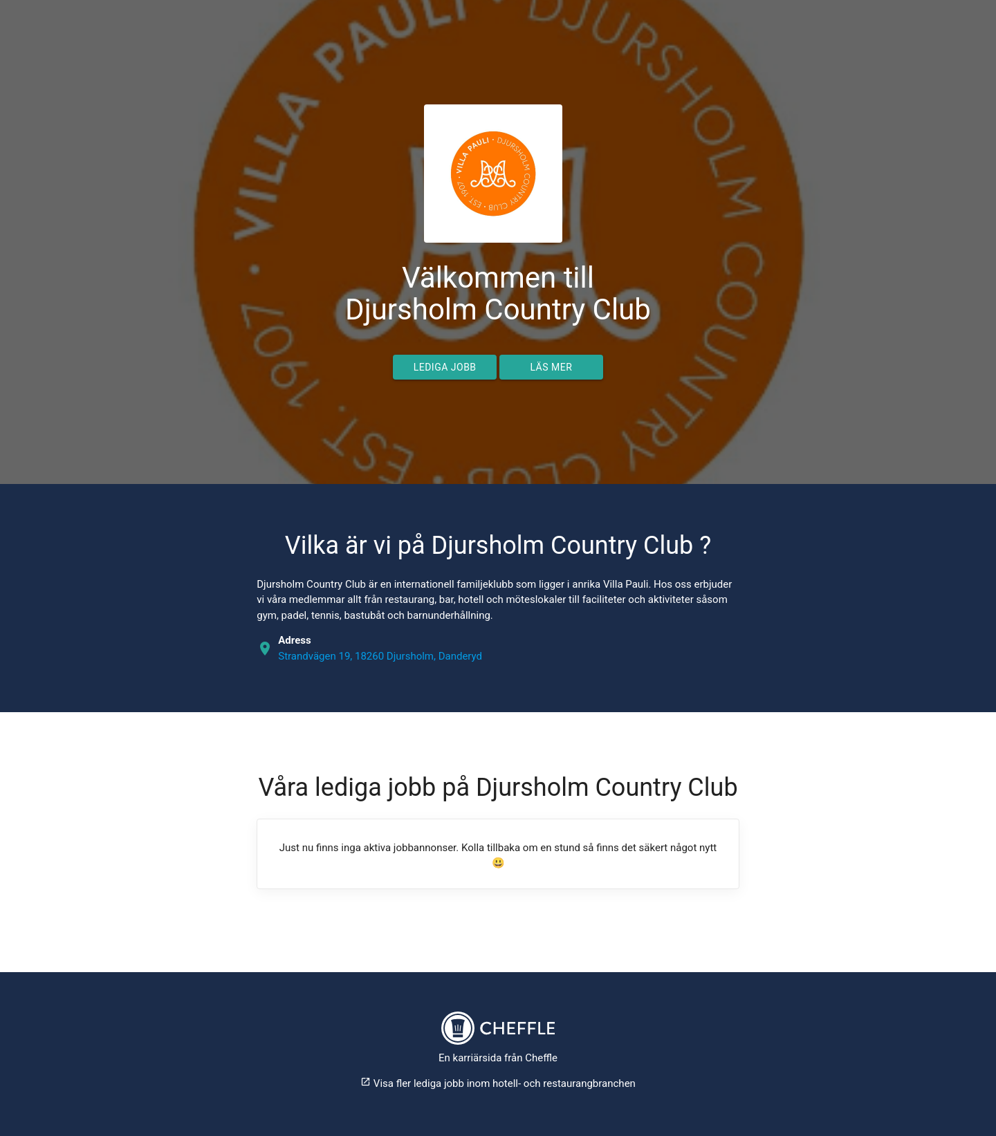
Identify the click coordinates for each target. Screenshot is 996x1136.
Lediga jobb (445, 367)
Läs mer (551, 367)
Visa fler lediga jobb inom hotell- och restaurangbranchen (498, 1083)
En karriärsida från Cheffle (498, 1058)
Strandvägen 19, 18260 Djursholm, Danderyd (380, 656)
